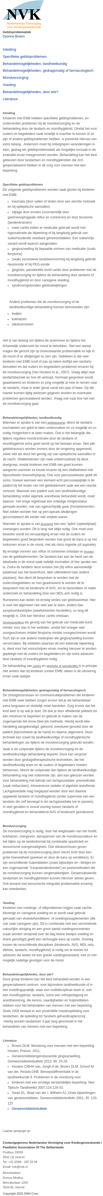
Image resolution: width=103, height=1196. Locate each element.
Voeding (9, 85)
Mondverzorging (15, 78)
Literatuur (10, 99)
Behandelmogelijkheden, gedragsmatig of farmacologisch (48, 70)
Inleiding (9, 49)
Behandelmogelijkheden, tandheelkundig (35, 64)
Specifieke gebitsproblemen (25, 56)
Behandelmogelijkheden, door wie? (30, 92)
